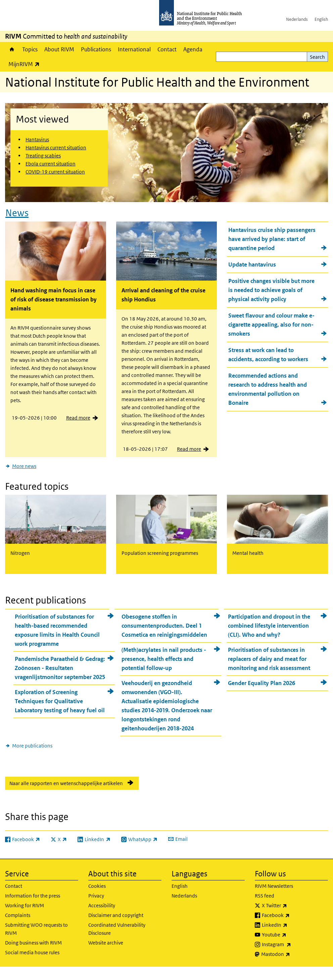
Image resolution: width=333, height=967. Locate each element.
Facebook (293, 915)
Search (317, 57)
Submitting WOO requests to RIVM (36, 929)
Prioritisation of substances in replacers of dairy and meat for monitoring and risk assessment (269, 659)
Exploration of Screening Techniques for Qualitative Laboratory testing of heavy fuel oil (60, 701)
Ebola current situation (51, 163)
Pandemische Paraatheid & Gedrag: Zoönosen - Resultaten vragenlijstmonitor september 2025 (60, 668)
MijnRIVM (25, 64)
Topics (30, 49)
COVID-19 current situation (55, 171)
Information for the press (32, 895)
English (321, 19)
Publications (96, 49)
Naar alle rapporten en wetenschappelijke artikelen (66, 783)
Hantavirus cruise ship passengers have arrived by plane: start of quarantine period (272, 239)
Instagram (294, 944)
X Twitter (292, 906)
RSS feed (264, 895)
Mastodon (293, 954)
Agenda (192, 49)
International (134, 49)
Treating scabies (43, 155)
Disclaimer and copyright (115, 915)
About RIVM (59, 49)
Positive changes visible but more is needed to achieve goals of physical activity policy (271, 290)
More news (24, 466)
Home (12, 49)
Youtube (292, 935)
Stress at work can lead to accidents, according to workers (268, 354)
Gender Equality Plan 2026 (261, 683)
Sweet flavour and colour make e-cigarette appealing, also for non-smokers (271, 324)
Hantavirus (37, 139)
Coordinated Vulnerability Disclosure (116, 929)
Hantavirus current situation (56, 147)
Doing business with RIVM (33, 942)
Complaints (17, 915)
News (17, 213)
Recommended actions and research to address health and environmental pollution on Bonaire (267, 389)
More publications (32, 745)
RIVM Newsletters (274, 886)
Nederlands (297, 19)
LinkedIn (292, 925)
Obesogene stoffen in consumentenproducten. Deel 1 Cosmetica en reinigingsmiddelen (164, 625)
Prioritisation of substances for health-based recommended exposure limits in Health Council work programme (57, 630)
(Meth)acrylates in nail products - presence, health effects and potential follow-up (164, 659)
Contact (167, 49)
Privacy (96, 895)
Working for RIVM (24, 905)
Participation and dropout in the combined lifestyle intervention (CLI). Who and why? (269, 625)
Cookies (97, 886)
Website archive (105, 942)
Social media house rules (32, 952)
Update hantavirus (252, 264)
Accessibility (101, 905)
